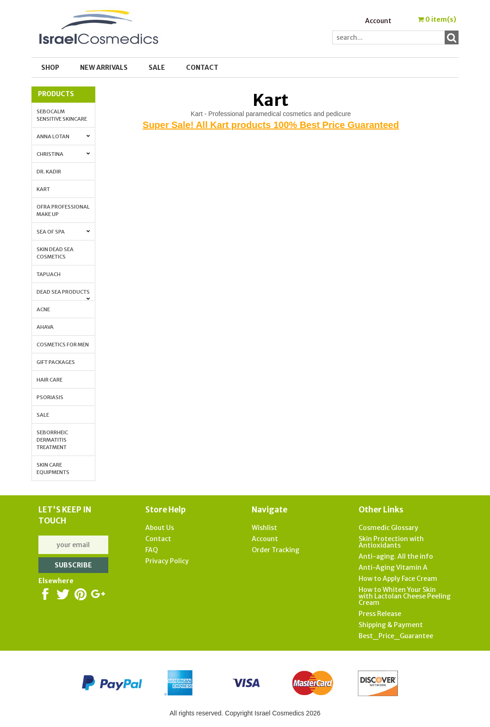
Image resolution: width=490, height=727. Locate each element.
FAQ (151, 550)
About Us (159, 528)
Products (56, 94)
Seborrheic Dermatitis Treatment (52, 439)
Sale (43, 415)
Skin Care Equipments (53, 468)
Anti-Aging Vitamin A (393, 567)
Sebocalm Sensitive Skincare (62, 115)
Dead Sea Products (63, 295)
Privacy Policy (167, 561)
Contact (202, 67)
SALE (157, 67)
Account (378, 21)
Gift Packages (56, 362)
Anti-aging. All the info (396, 556)
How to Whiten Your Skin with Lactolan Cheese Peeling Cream (405, 596)
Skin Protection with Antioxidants (391, 542)
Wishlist (264, 528)
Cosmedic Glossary (388, 528)
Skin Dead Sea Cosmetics (55, 253)
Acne (43, 309)
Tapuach (49, 274)
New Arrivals (104, 67)
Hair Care (49, 379)
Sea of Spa (63, 231)
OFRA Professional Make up (63, 210)
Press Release (380, 614)
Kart (43, 189)
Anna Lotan (63, 136)
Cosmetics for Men (63, 344)
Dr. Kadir (49, 171)
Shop (50, 67)
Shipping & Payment (391, 625)
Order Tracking (275, 550)
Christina (63, 154)
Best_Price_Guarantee (396, 636)
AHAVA (45, 327)
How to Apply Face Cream (398, 578)
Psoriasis (50, 397)
